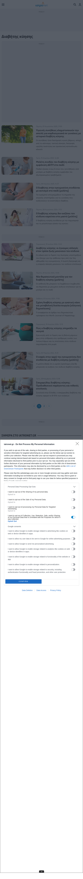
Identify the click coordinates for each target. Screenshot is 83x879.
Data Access (41, 590)
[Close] (78, 444)
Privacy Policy (55, 590)
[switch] (73, 492)
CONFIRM (23, 581)
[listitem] (41, 486)
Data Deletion (27, 590)
